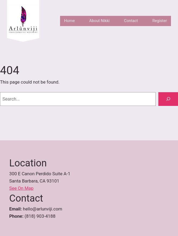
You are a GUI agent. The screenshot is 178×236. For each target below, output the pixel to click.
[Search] (168, 99)
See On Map (21, 188)
